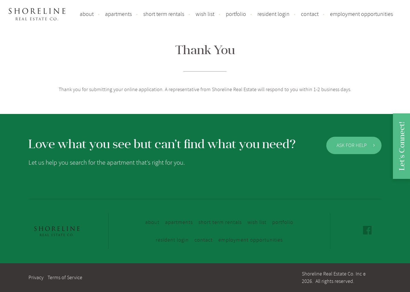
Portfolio (236, 14)
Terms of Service (65, 277)
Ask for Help (356, 145)
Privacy (36, 277)
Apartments (118, 14)
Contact (310, 14)
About (87, 14)
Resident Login (273, 14)
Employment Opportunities (361, 14)
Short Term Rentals (163, 14)
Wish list (205, 14)
